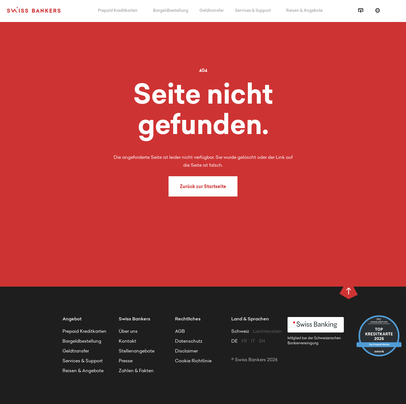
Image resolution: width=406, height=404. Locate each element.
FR (244, 341)
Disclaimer (186, 351)
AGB (180, 331)
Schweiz (240, 331)
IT (253, 341)
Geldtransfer (211, 11)
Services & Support (253, 11)
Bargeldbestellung (170, 11)
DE (234, 341)
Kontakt (127, 341)
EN (262, 341)
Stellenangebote (136, 351)
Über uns (128, 331)
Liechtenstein (267, 331)
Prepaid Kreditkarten (118, 11)
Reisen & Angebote (305, 11)
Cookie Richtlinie (193, 361)
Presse (126, 361)
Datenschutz (188, 341)
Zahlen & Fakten (136, 371)
